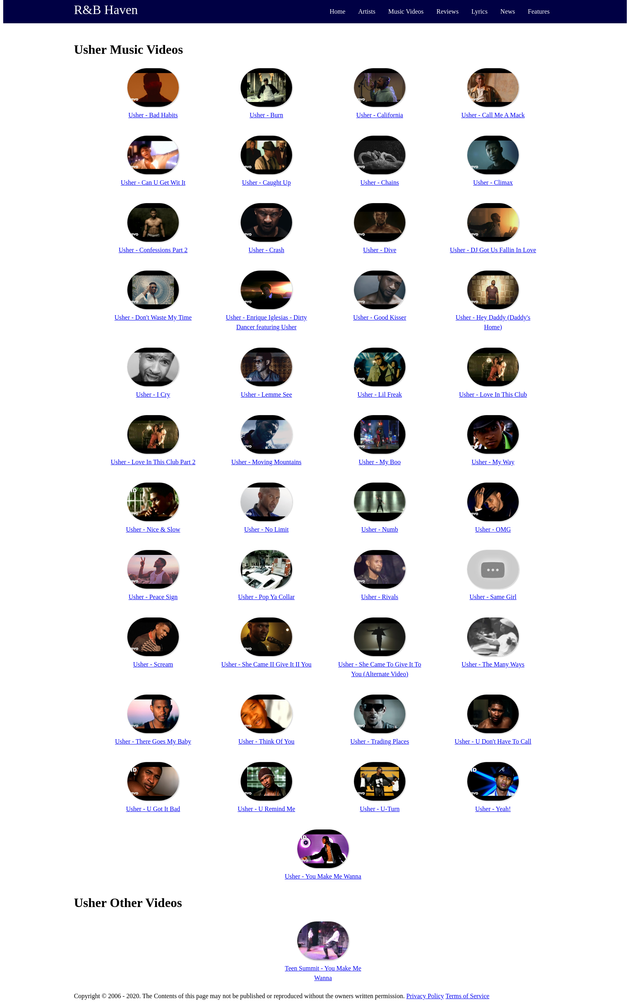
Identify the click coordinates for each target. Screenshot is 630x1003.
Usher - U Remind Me (266, 808)
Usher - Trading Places (379, 741)
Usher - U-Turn (380, 808)
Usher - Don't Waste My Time (153, 317)
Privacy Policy (425, 996)
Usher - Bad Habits (153, 115)
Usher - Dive (380, 250)
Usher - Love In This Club (493, 394)
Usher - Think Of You (266, 741)
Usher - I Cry (153, 394)
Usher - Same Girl (493, 596)
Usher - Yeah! (493, 808)
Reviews (447, 11)
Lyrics (479, 11)
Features (539, 11)
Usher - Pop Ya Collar (266, 596)
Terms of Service (467, 996)
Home (337, 11)
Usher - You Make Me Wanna (323, 876)
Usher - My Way (493, 462)
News (507, 11)
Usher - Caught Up (266, 182)
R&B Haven (106, 9)
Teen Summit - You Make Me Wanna (323, 973)
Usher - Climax (493, 182)
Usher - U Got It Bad (153, 808)
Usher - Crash (266, 250)
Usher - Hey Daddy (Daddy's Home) (493, 322)
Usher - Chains (379, 182)
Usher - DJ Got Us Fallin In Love (493, 250)
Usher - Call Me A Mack (493, 115)
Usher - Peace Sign (153, 596)
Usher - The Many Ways (493, 664)
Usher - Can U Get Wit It (153, 182)
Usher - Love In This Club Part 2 (153, 462)
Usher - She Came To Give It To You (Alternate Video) (379, 669)
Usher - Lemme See (266, 394)
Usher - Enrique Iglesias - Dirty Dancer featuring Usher (266, 322)
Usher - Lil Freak (380, 394)
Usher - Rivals (379, 596)
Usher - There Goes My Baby (153, 741)
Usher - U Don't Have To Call (493, 741)
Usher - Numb (379, 529)
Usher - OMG (493, 529)
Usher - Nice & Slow (153, 529)
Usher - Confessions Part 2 (153, 250)
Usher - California (379, 115)
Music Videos (405, 11)
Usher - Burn (266, 115)
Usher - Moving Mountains (266, 462)
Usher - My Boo (380, 462)
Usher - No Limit (266, 529)
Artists (367, 11)
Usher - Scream (153, 664)
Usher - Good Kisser (379, 317)
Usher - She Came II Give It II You (266, 664)
